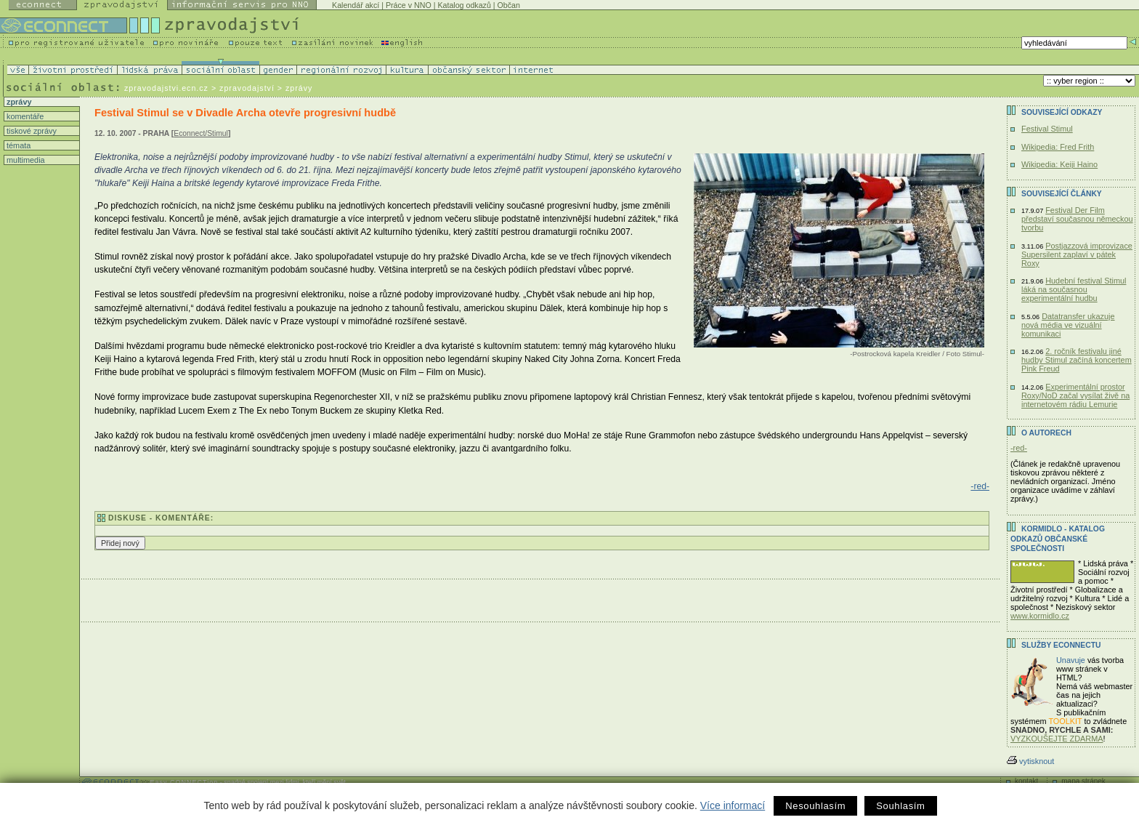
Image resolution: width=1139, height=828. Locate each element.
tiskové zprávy (30, 130)
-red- (979, 486)
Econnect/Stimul (201, 133)
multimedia (24, 160)
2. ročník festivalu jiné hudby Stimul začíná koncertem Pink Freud (1076, 360)
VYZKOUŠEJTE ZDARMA (1056, 738)
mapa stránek (1083, 781)
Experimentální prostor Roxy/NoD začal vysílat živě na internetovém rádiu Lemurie (1075, 395)
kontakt (1026, 781)
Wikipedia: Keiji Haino (1059, 164)
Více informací (732, 805)
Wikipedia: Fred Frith (1057, 146)
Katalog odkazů (463, 5)
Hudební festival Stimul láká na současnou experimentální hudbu (1073, 289)
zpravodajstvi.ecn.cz (166, 88)
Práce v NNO (408, 5)
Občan (509, 5)
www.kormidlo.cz (1039, 615)
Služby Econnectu (1061, 645)
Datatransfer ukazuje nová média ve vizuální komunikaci (1068, 325)
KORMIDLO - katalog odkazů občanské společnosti (1057, 538)
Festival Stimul (1047, 128)
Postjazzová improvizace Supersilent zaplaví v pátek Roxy (1076, 254)
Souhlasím (900, 805)
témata (17, 145)
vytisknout (1030, 761)
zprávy (17, 101)
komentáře (24, 116)
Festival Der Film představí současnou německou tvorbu (1077, 219)
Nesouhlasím (815, 805)
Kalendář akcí (355, 5)
